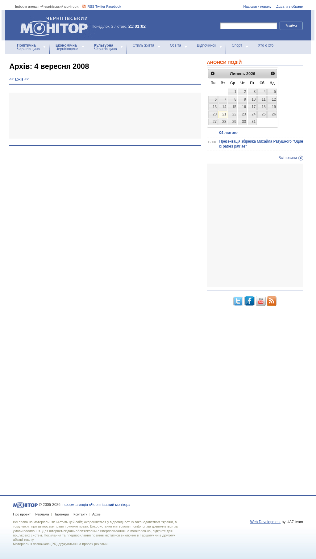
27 (215, 121)
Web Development (265, 522)
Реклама (42, 514)
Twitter (100, 6)
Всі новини (287, 158)
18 (264, 107)
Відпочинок (206, 45)
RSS (90, 6)
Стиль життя (143, 45)
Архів (96, 514)
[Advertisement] (105, 115)
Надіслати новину (257, 6)
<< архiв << (19, 79)
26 (274, 114)
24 (254, 114)
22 (234, 114)
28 (224, 121)
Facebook (113, 6)
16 (244, 107)
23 (244, 114)
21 (224, 114)
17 (254, 107)
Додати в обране (289, 6)
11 (264, 99)
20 (215, 114)
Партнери (61, 514)
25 (264, 114)
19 (274, 107)
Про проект (22, 514)
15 (234, 107)
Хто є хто (266, 45)
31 (254, 121)
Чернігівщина (28, 47)
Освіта (175, 45)
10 (254, 99)
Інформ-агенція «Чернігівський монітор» (56, 25)
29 (234, 121)
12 (274, 99)
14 (224, 107)
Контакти (80, 514)
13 (215, 107)
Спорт (237, 45)
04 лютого (228, 133)
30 (244, 121)
